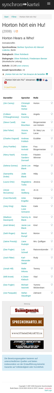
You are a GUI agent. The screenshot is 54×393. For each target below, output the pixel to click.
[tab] (27, 83)
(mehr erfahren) (23, 66)
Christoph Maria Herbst (25, 106)
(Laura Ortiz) (8, 182)
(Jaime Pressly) (10, 241)
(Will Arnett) (8, 277)
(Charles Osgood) (11, 138)
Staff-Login (48, 390)
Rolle (35, 98)
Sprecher (25, 98)
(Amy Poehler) (9, 146)
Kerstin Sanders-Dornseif (25, 158)
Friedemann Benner (38, 58)
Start (6, 17)
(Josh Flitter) (8, 258)
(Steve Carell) (9, 122)
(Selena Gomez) (10, 166)
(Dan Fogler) (8, 249)
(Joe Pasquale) (10, 293)
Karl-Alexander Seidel (25, 260)
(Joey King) (8, 206)
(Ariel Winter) (9, 225)
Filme (14, 17)
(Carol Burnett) (9, 198)
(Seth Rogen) (9, 233)
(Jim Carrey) (8, 103)
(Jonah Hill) (8, 268)
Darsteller (8, 98)
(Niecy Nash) (9, 155)
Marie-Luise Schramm (25, 209)
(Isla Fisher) (8, 130)
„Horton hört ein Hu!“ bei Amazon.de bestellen (25, 74)
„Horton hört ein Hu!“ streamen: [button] (25, 81)
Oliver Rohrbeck (21, 54)
